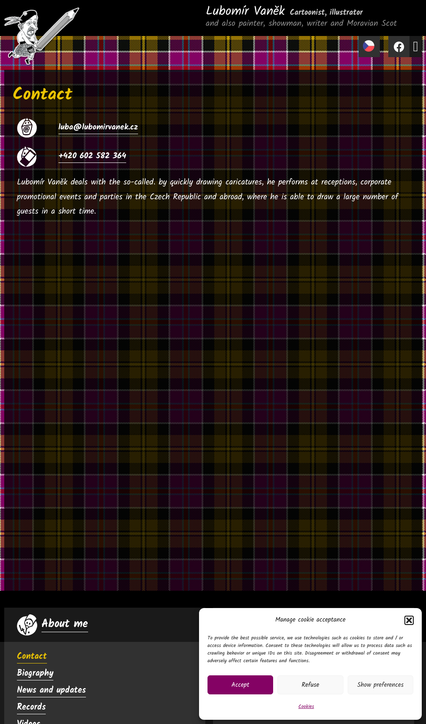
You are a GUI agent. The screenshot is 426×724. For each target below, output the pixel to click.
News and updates (51, 690)
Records (31, 707)
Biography (35, 673)
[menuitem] (369, 46)
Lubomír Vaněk (284, 11)
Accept (240, 685)
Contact (32, 656)
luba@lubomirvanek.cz (98, 127)
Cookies (306, 706)
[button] (409, 620)
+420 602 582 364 (92, 156)
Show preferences (380, 685)
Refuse (310, 685)
